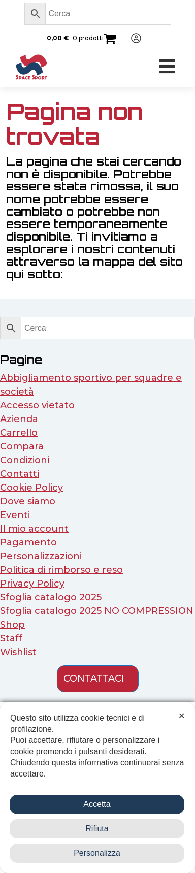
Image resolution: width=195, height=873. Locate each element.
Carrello (19, 432)
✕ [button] (181, 716)
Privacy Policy (32, 583)
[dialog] (97, 787)
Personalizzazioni (41, 556)
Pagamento (28, 542)
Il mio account (34, 528)
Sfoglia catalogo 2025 (51, 597)
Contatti (19, 473)
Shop (12, 624)
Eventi (15, 515)
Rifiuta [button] (96, 828)
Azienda (19, 419)
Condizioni (24, 460)
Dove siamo (27, 501)
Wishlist (18, 652)
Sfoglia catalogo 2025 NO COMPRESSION (96, 611)
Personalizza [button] (97, 853)
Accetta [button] (96, 804)
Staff (11, 638)
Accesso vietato (37, 405)
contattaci (93, 678)
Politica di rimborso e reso (61, 569)
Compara (22, 446)
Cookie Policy (31, 487)
